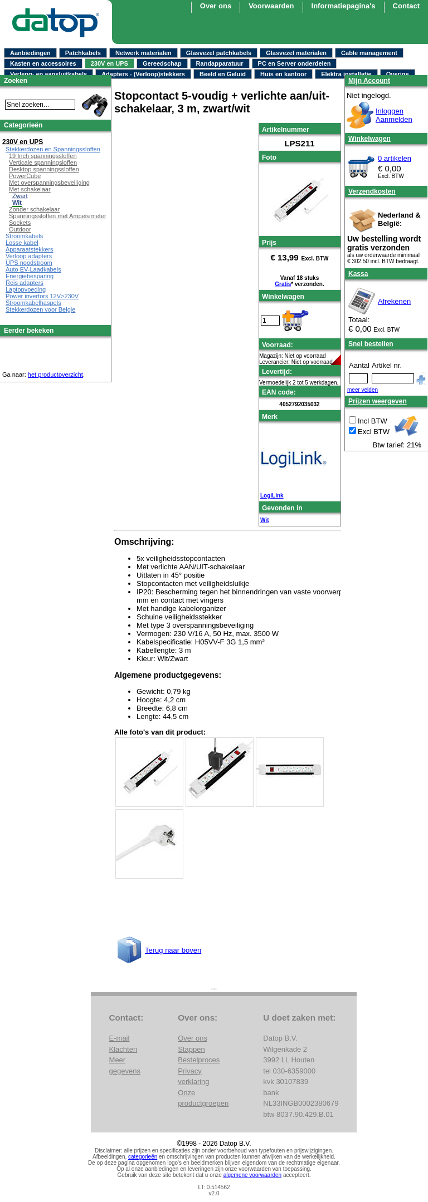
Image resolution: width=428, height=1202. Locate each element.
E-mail (119, 1038)
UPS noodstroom (29, 262)
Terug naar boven (173, 950)
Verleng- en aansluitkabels (48, 74)
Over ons (192, 1038)
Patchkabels (83, 53)
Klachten (123, 1049)
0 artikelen (394, 158)
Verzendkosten (372, 191)
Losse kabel (22, 242)
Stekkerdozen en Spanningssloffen (53, 149)
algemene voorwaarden (252, 1175)
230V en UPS (109, 63)
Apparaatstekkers (30, 249)
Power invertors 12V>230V (42, 296)
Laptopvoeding (26, 289)
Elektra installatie (346, 74)
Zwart (20, 196)
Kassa (358, 274)
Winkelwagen (369, 138)
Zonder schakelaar (34, 209)
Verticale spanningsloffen (43, 162)
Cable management (369, 53)
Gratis (283, 284)
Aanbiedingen (30, 53)
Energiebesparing (30, 276)
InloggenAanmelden (394, 115)
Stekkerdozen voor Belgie (40, 309)
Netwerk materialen (143, 53)
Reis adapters (24, 282)
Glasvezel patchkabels (218, 53)
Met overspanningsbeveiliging (49, 182)
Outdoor (20, 229)
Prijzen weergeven (377, 401)
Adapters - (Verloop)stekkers (143, 74)
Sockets (20, 222)
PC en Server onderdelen (294, 63)
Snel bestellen (370, 344)
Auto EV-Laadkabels (33, 269)
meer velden (362, 390)
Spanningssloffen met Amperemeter (57, 216)
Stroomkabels (24, 236)
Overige (397, 74)
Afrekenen (394, 301)
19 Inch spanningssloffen (43, 155)
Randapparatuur (220, 63)
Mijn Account (369, 81)
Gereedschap (162, 63)
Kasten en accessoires (43, 63)
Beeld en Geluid (223, 74)
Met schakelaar (30, 189)
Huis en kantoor (283, 74)
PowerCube (25, 176)
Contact (406, 6)
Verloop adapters (29, 256)
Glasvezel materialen (296, 53)
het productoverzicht (55, 374)
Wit (264, 520)
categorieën (142, 1157)
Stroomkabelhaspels (33, 302)
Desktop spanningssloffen (44, 169)
